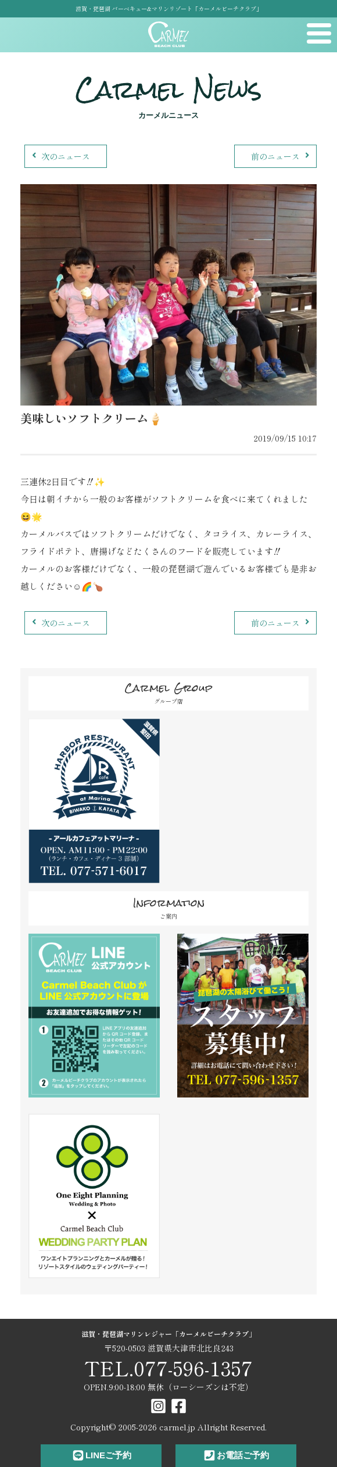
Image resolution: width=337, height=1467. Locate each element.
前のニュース (281, 156)
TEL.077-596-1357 (168, 1368)
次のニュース (59, 156)
